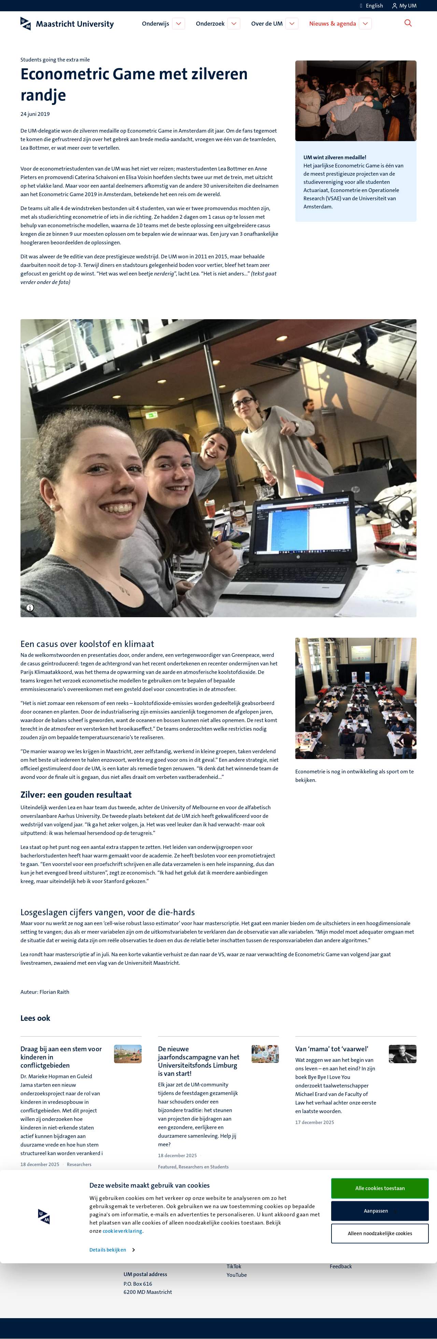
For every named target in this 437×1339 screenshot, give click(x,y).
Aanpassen (380, 1286)
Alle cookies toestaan (380, 1263)
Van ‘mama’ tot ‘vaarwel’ (331, 1048)
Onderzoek (211, 23)
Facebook (238, 1240)
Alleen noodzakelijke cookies (380, 1309)
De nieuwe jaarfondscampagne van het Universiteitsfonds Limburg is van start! (199, 1061)
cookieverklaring (122, 1306)
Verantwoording (349, 1240)
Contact (339, 1232)
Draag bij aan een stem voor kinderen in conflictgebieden (61, 1057)
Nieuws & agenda (334, 23)
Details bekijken (107, 1325)
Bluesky (236, 1232)
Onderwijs (157, 23)
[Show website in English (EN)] (370, 5)
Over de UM (268, 23)
